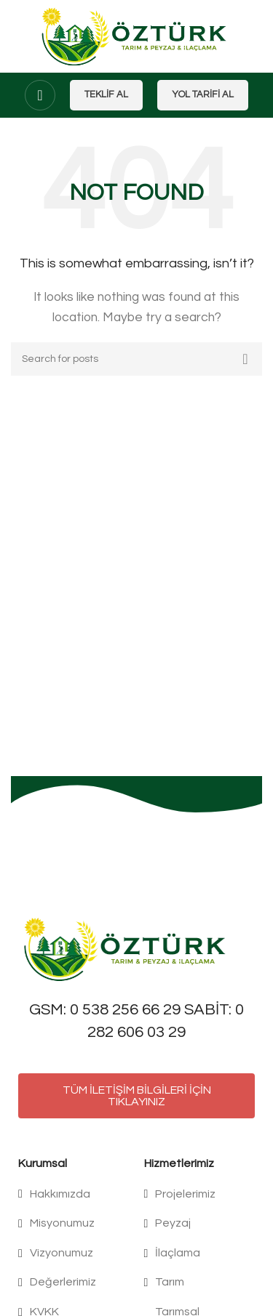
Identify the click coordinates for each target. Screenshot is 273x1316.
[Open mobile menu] (40, 95)
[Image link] (127, 948)
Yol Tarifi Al (203, 94)
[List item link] (74, 1194)
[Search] (136, 359)
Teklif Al (106, 94)
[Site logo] (136, 35)
